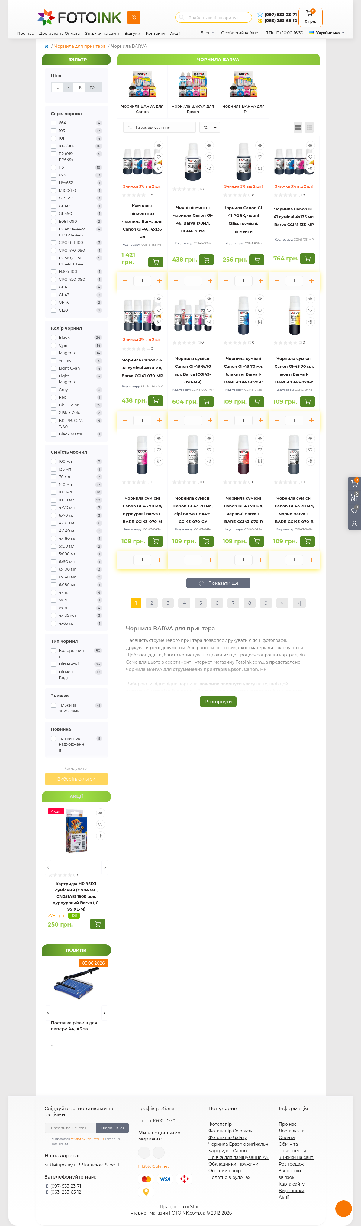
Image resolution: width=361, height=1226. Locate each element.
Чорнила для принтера (79, 46)
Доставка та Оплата (59, 33)
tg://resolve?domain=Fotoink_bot (159, 1153)
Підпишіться (112, 1128)
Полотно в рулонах (229, 1177)
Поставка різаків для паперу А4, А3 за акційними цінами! (74, 1026)
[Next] (104, 867)
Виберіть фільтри (76, 779)
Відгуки (132, 33)
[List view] (309, 127)
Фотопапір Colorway (230, 1131)
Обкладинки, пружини (233, 1164)
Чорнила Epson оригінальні (238, 1144)
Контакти (155, 33)
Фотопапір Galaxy (227, 1137)
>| (299, 603)
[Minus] (125, 281)
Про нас (25, 33)
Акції (175, 33)
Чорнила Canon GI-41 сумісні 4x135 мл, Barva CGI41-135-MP (294, 216)
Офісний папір (224, 1170)
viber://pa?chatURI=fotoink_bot (144, 1153)
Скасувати (76, 768)
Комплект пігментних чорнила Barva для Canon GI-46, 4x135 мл (142, 221)
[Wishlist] (100, 824)
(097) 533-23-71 (281, 14)
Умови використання (88, 1139)
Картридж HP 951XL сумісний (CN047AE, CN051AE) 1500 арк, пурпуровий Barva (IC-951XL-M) (76, 896)
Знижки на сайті (102, 33)
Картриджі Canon (227, 1150)
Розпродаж (291, 1164)
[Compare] (100, 835)
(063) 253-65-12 (281, 20)
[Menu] (133, 17)
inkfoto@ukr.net (153, 1166)
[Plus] (159, 281)
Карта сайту (292, 1184)
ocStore (193, 1206)
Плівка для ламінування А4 (238, 1157)
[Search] (182, 17)
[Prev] (48, 867)
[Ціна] (57, 87)
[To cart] (97, 924)
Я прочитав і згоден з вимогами (86, 1141)
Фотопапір (220, 1124)
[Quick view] (100, 812)
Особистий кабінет (240, 32)
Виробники (291, 1190)
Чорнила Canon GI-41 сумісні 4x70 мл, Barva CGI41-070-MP (142, 367)
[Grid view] (298, 127)
